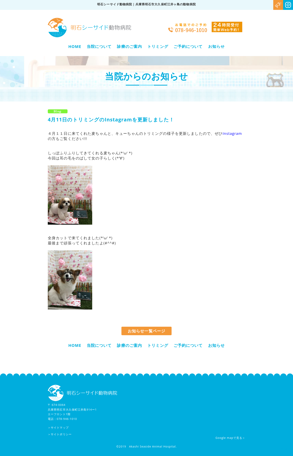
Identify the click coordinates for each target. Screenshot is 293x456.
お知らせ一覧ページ (146, 331)
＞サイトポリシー (60, 434)
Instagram (232, 133)
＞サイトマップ (58, 428)
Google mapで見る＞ (230, 438)
